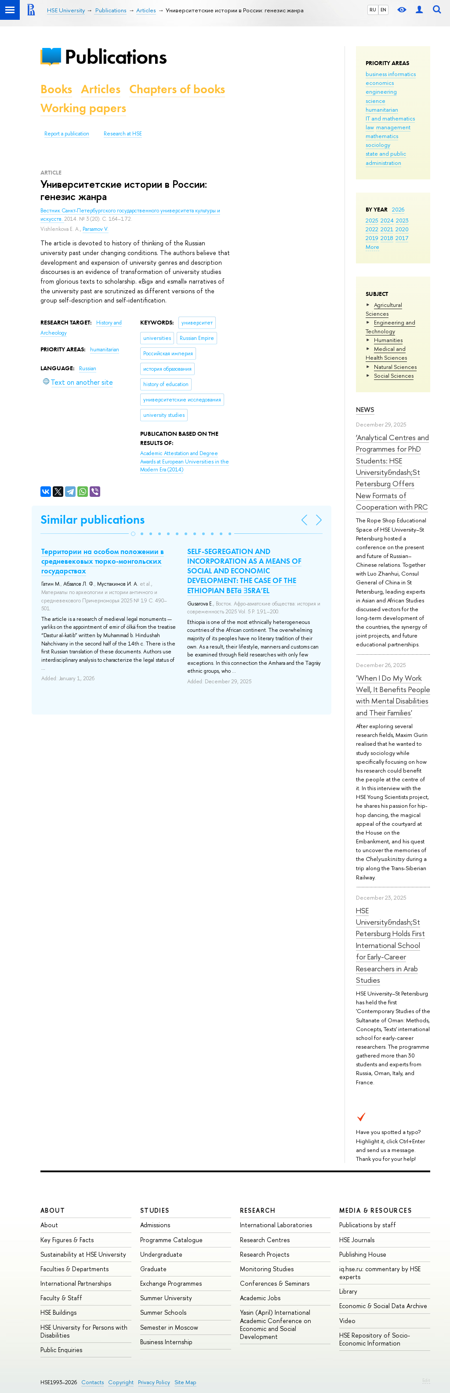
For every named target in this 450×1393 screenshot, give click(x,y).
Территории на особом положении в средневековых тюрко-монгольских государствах (102, 561)
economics (380, 83)
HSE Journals (356, 1240)
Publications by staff (367, 1225)
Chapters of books (177, 89)
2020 (402, 229)
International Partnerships (75, 1283)
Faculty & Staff (61, 1298)
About (52, 1210)
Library (348, 1291)
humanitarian (382, 109)
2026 (398, 209)
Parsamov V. (96, 229)
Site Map (185, 1382)
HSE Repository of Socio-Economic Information (374, 1339)
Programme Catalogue (171, 1240)
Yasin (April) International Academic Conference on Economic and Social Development (275, 1324)
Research (258, 1210)
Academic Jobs (260, 1298)
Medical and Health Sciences (386, 353)
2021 (387, 229)
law (370, 127)
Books (56, 89)
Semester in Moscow (169, 1327)
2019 (372, 238)
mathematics (382, 136)
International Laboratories (276, 1225)
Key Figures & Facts (67, 1240)
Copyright (121, 1382)
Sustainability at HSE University (83, 1254)
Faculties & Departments (74, 1269)
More (372, 247)
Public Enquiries (61, 1350)
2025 (372, 220)
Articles (100, 89)
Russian (87, 368)
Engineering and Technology (390, 326)
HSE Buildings (58, 1312)
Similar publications (92, 519)
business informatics (391, 74)
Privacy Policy (154, 1382)
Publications (116, 56)
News (365, 409)
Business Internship (166, 1342)
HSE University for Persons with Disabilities (83, 1331)
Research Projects (264, 1254)
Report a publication (66, 133)
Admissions (155, 1225)
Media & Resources (375, 1210)
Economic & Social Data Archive (383, 1306)
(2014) (184, 461)
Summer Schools (163, 1312)
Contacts (92, 1382)
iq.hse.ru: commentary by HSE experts (380, 1273)
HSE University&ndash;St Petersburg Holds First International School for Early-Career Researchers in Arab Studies (390, 945)
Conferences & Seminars (274, 1283)
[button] (133, 533)
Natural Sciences (395, 367)
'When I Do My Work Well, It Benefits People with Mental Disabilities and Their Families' (393, 695)
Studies (155, 1210)
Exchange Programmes (171, 1283)
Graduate (153, 1269)
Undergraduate (161, 1254)
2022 (372, 229)
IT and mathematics (390, 118)
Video (347, 1320)
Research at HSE (123, 133)
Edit (426, 1380)
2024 (387, 220)
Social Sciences (394, 375)
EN (383, 10)
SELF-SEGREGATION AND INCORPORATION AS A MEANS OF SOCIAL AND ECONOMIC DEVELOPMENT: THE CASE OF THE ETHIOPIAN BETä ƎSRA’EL (244, 571)
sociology (378, 145)
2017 (402, 238)
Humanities (388, 340)
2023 (402, 220)
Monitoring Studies (267, 1269)
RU (373, 10)
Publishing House (362, 1254)
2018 (387, 238)
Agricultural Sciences (384, 309)
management (393, 127)
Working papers (83, 108)
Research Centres (265, 1240)
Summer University (166, 1298)
